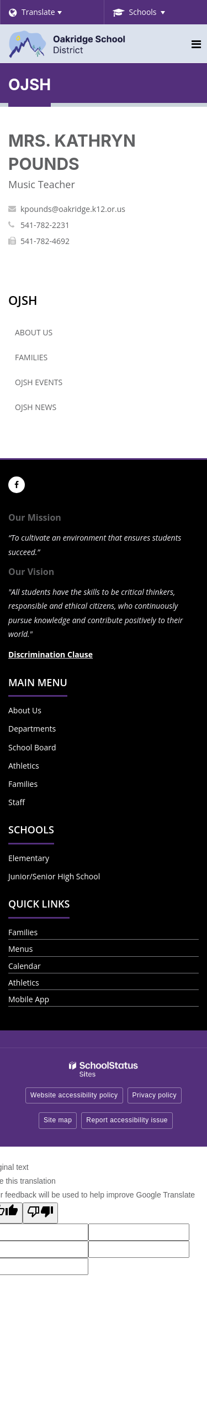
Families (31, 357)
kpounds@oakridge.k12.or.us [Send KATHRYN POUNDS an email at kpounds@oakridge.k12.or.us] (72, 209)
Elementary (28, 858)
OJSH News (35, 407)
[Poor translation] (40, 1213)
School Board (32, 747)
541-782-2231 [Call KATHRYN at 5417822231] (45, 225)
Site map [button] (58, 1120)
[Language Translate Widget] (52, 12)
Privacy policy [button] (154, 1095)
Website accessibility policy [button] (74, 1095)
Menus (20, 949)
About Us (33, 332)
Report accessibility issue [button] (127, 1120)
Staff (16, 802)
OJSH (23, 300)
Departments (32, 728)
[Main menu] (196, 43)
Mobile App (28, 999)
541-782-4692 (45, 241)
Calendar (24, 966)
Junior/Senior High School (54, 876)
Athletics (23, 765)
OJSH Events (38, 382)
